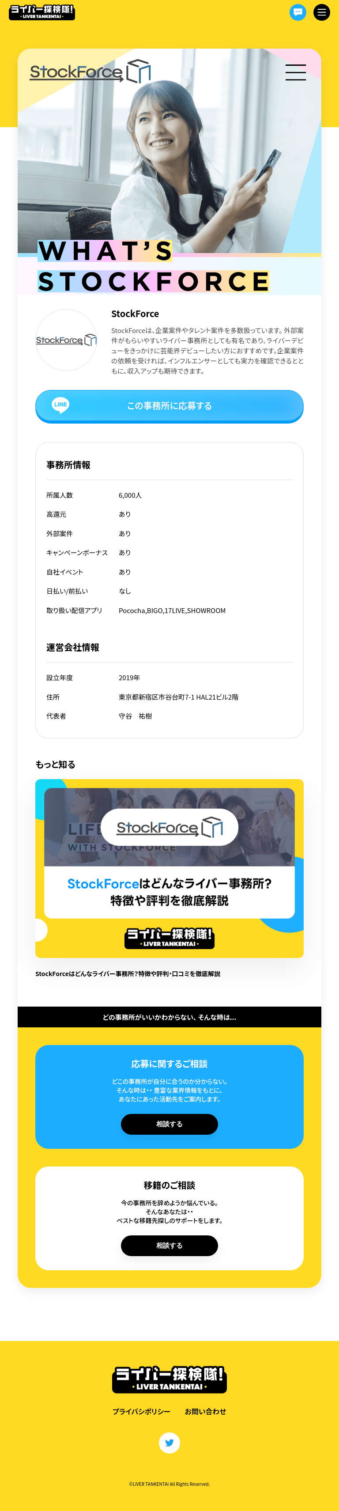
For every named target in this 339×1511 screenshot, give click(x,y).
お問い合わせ (205, 1411)
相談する (169, 1124)
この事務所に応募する (169, 405)
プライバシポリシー (141, 1411)
